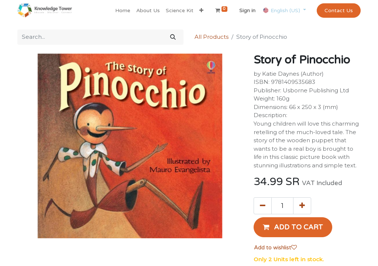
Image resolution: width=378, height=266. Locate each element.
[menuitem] (122, 10)
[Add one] (302, 205)
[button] (201, 10)
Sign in (247, 10)
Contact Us (338, 10)
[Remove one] (263, 205)
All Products (211, 36)
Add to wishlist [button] (275, 247)
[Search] (172, 37)
